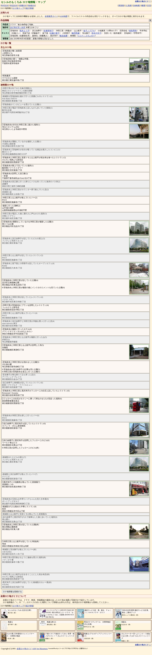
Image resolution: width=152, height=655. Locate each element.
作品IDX (13, 6)
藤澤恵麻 (75, 33)
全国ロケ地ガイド (24, 649)
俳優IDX (22, 6)
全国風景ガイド (51, 16)
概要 (143, 6)
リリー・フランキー (86, 36)
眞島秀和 (133, 31)
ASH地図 (63, 16)
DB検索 (136, 6)
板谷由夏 (63, 36)
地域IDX (31, 6)
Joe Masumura (42, 649)
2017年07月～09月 (17, 27)
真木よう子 (24, 31)
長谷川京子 (96, 33)
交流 (149, 6)
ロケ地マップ (18, 8)
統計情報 (29, 8)
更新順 (121, 6)
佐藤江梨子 (54, 33)
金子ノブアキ (89, 31)
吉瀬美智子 (48, 31)
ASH (34, 649)
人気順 (128, 6)
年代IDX (4, 6)
